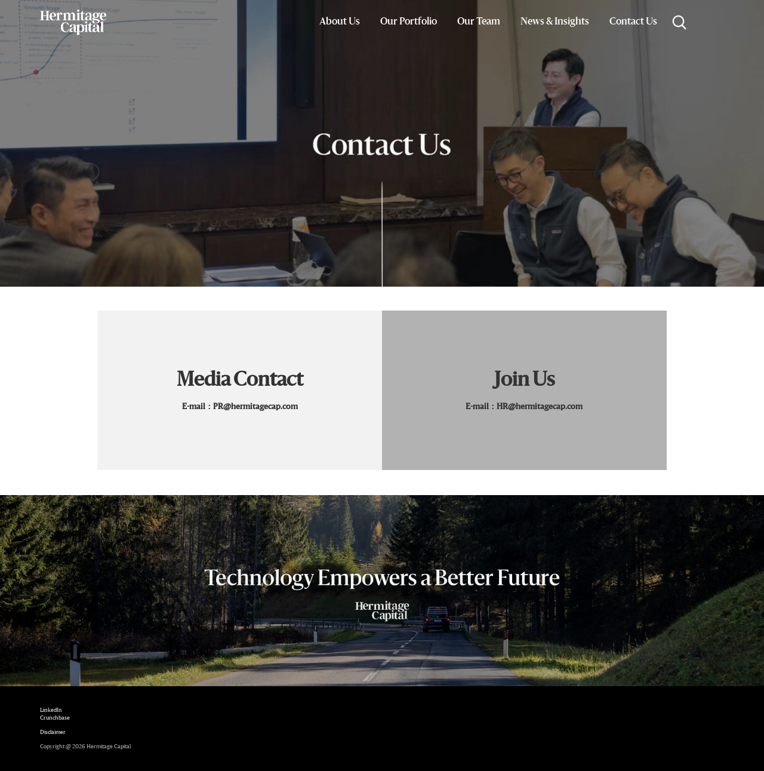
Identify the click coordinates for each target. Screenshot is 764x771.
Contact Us (633, 22)
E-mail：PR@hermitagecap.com (240, 407)
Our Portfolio (408, 22)
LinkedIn (51, 710)
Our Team (478, 22)
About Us (339, 22)
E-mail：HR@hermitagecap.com (524, 407)
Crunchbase (55, 718)
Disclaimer (53, 732)
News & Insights (554, 22)
